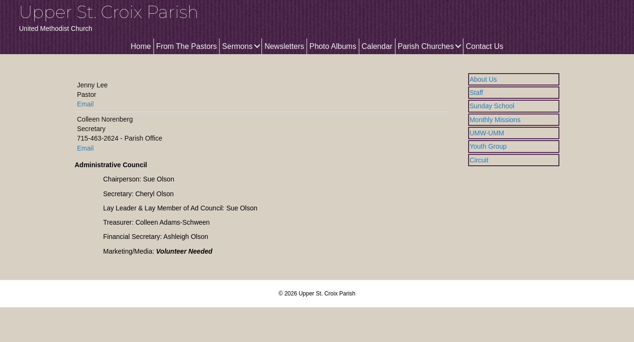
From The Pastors (186, 46)
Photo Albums (332, 46)
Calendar (377, 46)
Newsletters (284, 46)
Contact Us (484, 46)
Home (141, 46)
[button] (256, 46)
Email (85, 104)
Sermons (237, 46)
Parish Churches (426, 46)
